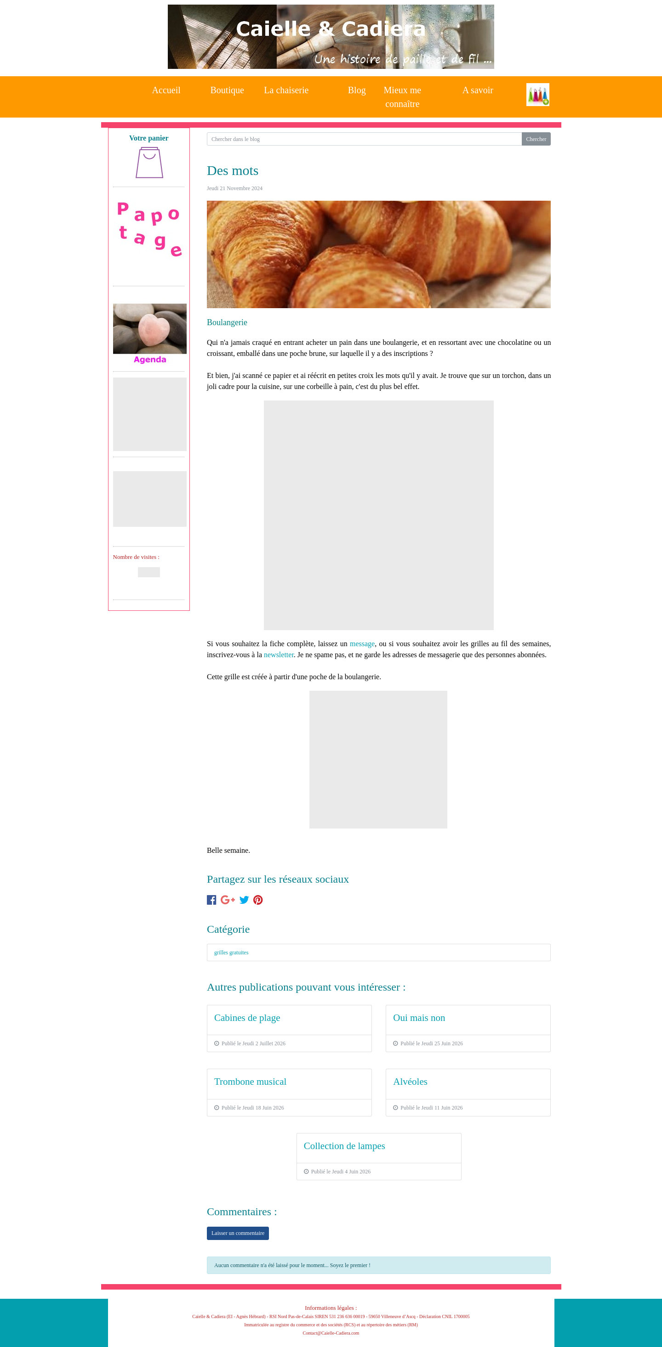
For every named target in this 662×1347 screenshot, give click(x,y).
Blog (357, 90)
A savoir (477, 90)
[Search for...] (364, 139)
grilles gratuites (231, 952)
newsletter (279, 655)
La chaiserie (286, 90)
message (362, 644)
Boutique (227, 90)
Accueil (166, 90)
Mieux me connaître (403, 94)
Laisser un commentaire (237, 1233)
